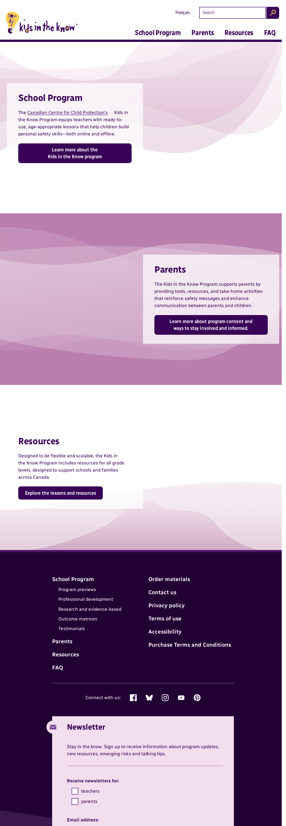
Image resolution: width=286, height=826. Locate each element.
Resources (238, 32)
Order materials (169, 579)
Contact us (162, 592)
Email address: (83, 820)
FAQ (269, 32)
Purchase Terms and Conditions (189, 645)
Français (182, 12)
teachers (86, 791)
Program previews (77, 589)
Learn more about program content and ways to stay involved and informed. (210, 324)
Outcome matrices (77, 619)
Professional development (85, 599)
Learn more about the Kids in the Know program (75, 153)
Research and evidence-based (89, 609)
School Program (158, 32)
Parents (202, 32)
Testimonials (71, 629)
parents (84, 801)
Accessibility (164, 631)
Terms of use (164, 618)
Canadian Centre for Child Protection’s (67, 112)
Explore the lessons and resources (60, 493)
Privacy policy (166, 605)
